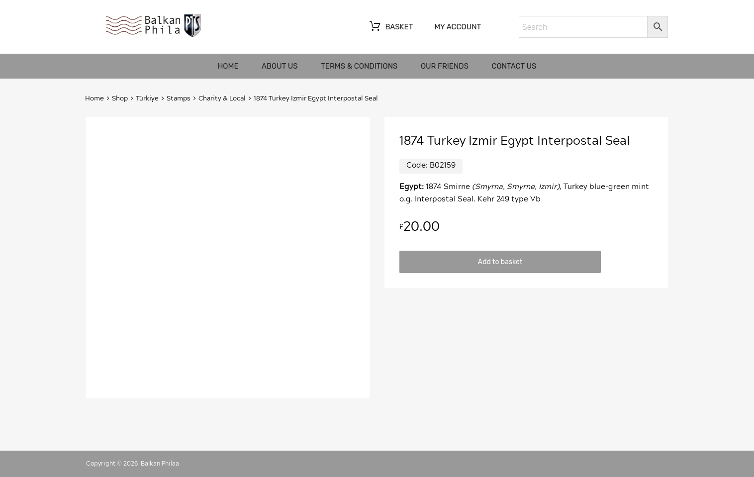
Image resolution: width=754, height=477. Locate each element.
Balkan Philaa (160, 464)
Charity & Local (222, 98)
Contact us (514, 66)
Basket (390, 27)
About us (280, 66)
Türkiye (147, 98)
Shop (120, 98)
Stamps (178, 98)
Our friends (445, 66)
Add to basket (500, 262)
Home (228, 66)
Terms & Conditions (359, 66)
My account (457, 26)
